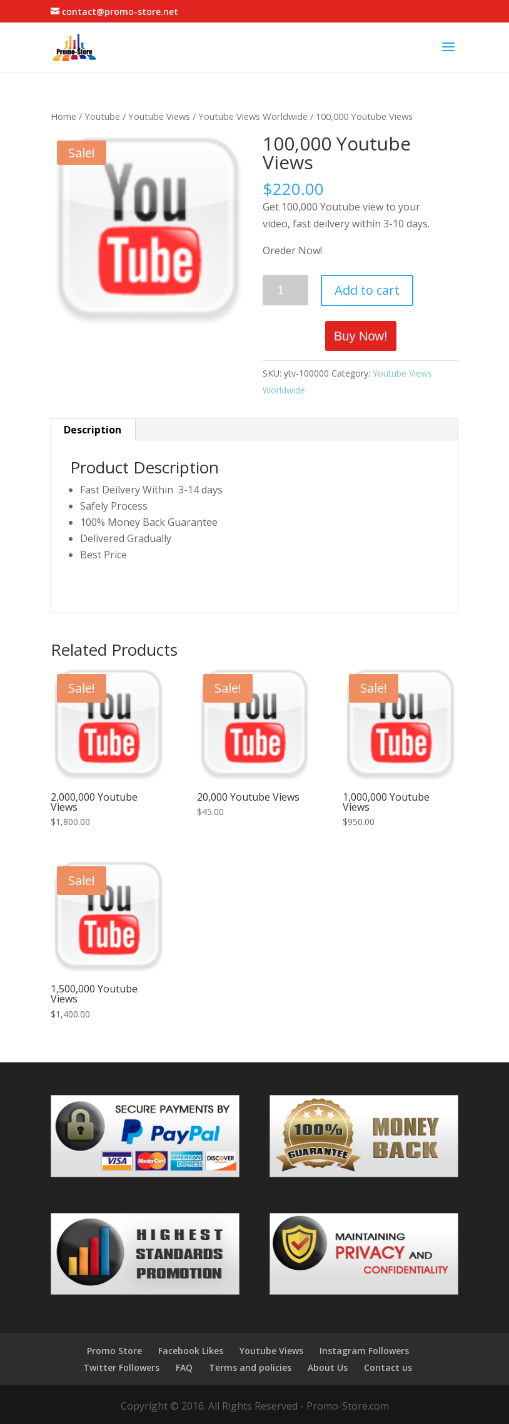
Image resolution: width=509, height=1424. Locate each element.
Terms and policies (250, 1367)
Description (92, 430)
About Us (328, 1367)
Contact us (388, 1367)
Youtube (102, 116)
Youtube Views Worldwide (253, 116)
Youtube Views (159, 116)
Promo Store (114, 1351)
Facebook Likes (190, 1351)
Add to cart (367, 290)
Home (63, 116)
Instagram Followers (364, 1351)
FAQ (184, 1367)
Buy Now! (361, 336)
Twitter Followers (121, 1367)
